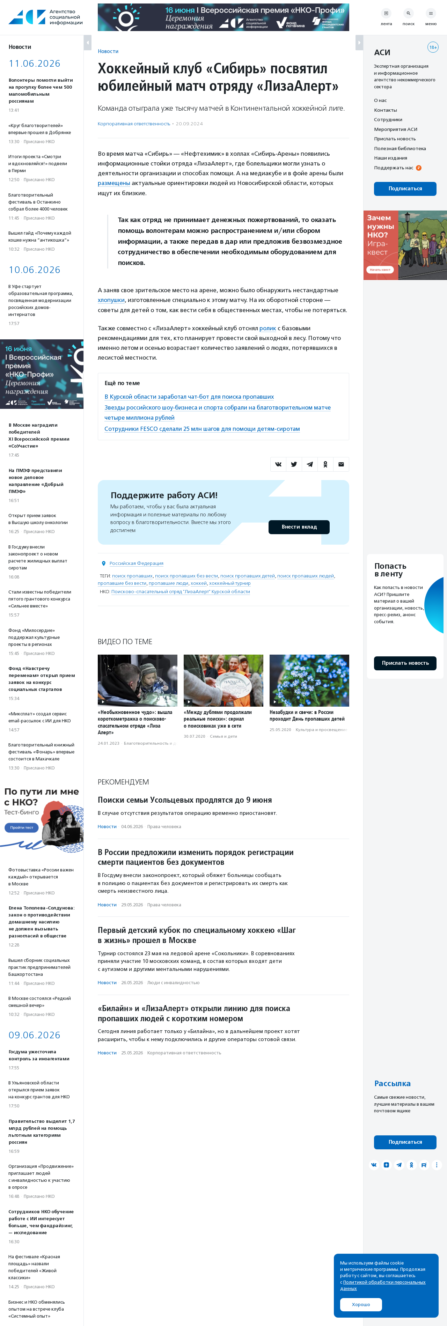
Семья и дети (223, 734)
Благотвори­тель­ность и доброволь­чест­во (167, 741)
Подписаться (405, 188)
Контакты (385, 110)
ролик (267, 327)
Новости (108, 51)
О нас (380, 100)
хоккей (199, 582)
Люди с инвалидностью (173, 981)
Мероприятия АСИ (395, 129)
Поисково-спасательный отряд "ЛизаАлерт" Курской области (180, 590)
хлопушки (111, 299)
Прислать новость (395, 138)
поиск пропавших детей (247, 574)
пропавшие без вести (122, 582)
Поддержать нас (393, 167)
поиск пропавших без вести (186, 574)
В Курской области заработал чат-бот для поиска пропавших (191, 395)
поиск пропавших (132, 574)
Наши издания (390, 158)
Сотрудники (388, 119)
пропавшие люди (168, 582)
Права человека (164, 825)
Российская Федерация (136, 562)
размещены (114, 182)
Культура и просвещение (321, 728)
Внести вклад (298, 525)
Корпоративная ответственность (134, 124)
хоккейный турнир (230, 582)
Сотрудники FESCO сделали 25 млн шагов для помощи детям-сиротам (203, 427)
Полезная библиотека (400, 148)
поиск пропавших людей (305, 574)
